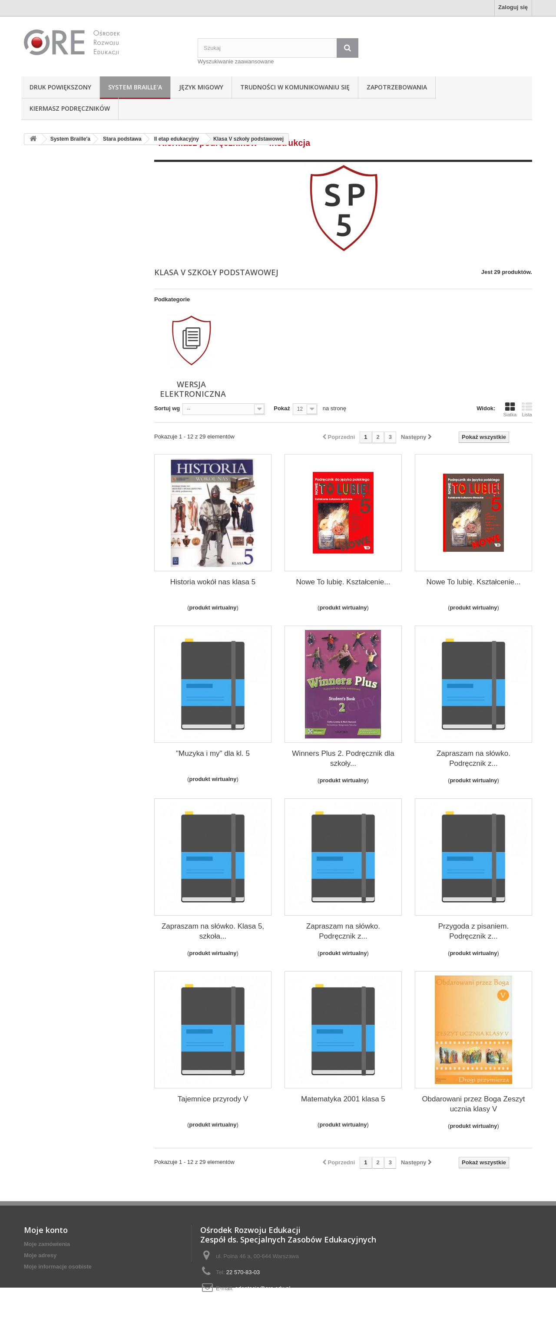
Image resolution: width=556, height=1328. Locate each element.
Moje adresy (40, 1255)
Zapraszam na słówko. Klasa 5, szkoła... (213, 931)
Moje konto (46, 1230)
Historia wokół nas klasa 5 (213, 582)
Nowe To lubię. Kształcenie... (343, 582)
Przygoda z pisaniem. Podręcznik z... (473, 931)
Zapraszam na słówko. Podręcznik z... (473, 758)
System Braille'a (135, 87)
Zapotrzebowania (397, 87)
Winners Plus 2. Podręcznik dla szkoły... (343, 758)
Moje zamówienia (47, 1244)
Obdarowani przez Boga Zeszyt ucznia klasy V (473, 1104)
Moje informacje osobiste (58, 1266)
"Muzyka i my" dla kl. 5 (213, 753)
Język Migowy (201, 87)
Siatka (509, 409)
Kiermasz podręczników (70, 108)
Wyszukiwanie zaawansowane (236, 61)
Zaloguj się (513, 7)
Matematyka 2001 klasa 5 (343, 1099)
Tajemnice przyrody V (213, 1099)
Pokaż (282, 408)
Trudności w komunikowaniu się (295, 87)
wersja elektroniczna (193, 389)
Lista (527, 409)
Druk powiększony (60, 87)
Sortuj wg (167, 408)
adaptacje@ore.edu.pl (262, 1288)
